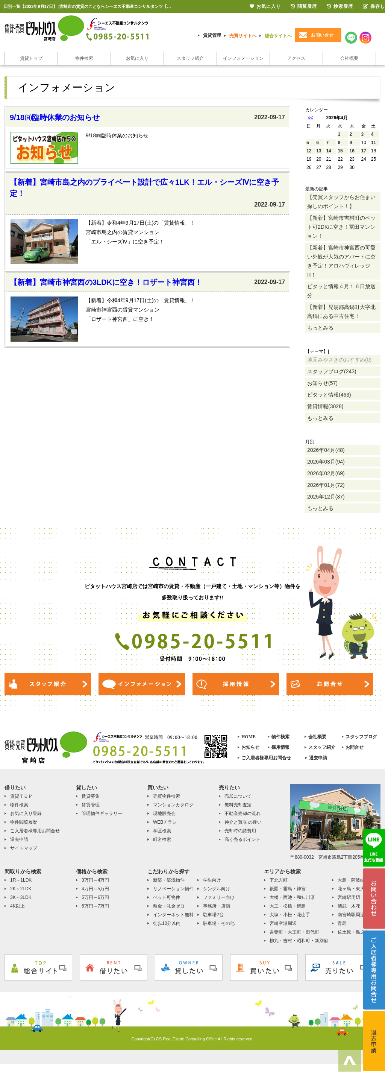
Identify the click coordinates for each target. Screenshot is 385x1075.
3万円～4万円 (95, 880)
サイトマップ (23, 848)
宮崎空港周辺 (283, 923)
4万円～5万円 (95, 888)
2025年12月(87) (326, 497)
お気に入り (137, 58)
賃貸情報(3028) (325, 406)
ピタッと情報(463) (329, 395)
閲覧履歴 (304, 6)
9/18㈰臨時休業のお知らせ (55, 117)
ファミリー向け (219, 897)
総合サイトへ (278, 35)
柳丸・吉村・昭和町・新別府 (299, 940)
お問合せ (355, 747)
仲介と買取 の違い (243, 822)
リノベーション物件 (173, 888)
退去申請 (318, 757)
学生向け (212, 880)
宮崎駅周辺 (349, 897)
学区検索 (162, 830)
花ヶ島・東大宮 (353, 888)
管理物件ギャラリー (102, 813)
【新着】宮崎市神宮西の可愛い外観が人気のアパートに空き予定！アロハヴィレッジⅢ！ (341, 261)
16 (352, 151)
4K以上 (17, 906)
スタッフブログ (361, 736)
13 (318, 151)
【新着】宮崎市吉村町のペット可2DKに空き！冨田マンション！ (341, 227)
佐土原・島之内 (353, 932)
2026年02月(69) (326, 473)
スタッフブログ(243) (331, 371)
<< (310, 117)
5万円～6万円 (95, 897)
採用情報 (280, 747)
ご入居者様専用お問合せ (266, 757)
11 (373, 142)
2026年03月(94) (326, 462)
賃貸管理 (212, 35)
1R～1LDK (21, 880)
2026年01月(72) (326, 485)
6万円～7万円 (95, 906)
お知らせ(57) (322, 383)
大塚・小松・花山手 (290, 914)
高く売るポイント (242, 839)
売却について (238, 796)
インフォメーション (243, 58)
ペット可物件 (166, 897)
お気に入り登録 (26, 813)
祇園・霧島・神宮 (288, 888)
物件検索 (84, 58)
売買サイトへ (242, 35)
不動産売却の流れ (242, 813)
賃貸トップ (31, 58)
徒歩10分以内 (166, 923)
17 (363, 151)
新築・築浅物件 (169, 880)
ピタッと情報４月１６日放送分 (341, 290)
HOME (248, 736)
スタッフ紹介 (190, 58)
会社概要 (349, 58)
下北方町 (279, 880)
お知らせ (250, 747)
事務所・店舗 (216, 906)
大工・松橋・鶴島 (288, 906)
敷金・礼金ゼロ (169, 906)
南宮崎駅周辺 (351, 914)
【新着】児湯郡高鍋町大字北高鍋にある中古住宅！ (341, 311)
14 (328, 151)
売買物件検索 (166, 796)
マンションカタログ (173, 804)
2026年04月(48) (326, 450)
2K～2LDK (21, 888)
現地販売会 (164, 813)
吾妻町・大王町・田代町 (294, 932)
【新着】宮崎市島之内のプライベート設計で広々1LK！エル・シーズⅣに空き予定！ (144, 188)
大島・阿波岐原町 (356, 880)
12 (308, 151)
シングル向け (216, 888)
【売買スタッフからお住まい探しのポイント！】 (341, 201)
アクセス (296, 58)
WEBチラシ (165, 822)
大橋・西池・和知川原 (292, 897)
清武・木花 (349, 906)
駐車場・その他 (219, 923)
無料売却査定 (238, 804)
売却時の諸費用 (240, 830)
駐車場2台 (213, 914)
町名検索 (162, 839)
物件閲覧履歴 (23, 822)
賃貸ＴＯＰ (21, 796)
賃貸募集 (91, 796)
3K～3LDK (21, 897)
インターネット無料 (173, 914)
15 (340, 151)
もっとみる (320, 328)
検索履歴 (340, 6)
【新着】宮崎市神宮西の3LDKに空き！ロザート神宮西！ (106, 282)
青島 (342, 923)
